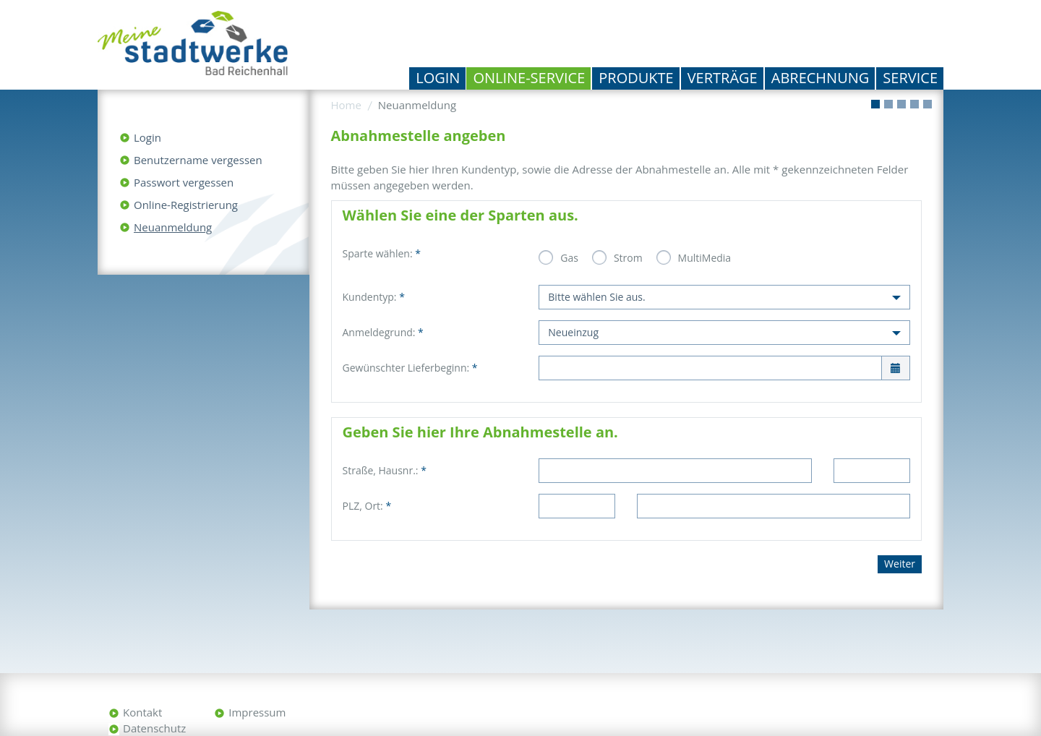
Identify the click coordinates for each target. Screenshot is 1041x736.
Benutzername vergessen (198, 160)
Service (910, 77)
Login (438, 77)
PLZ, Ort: (367, 506)
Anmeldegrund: (383, 332)
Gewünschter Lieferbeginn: (410, 368)
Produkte (636, 77)
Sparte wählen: (382, 253)
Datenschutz (154, 728)
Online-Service (529, 77)
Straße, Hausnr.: (385, 470)
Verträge (722, 77)
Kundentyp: (374, 297)
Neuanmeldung (173, 227)
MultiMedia (705, 258)
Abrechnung (820, 77)
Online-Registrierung (186, 204)
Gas (569, 258)
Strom (628, 258)
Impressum (257, 712)
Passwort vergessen (184, 182)
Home (346, 105)
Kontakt (142, 712)
